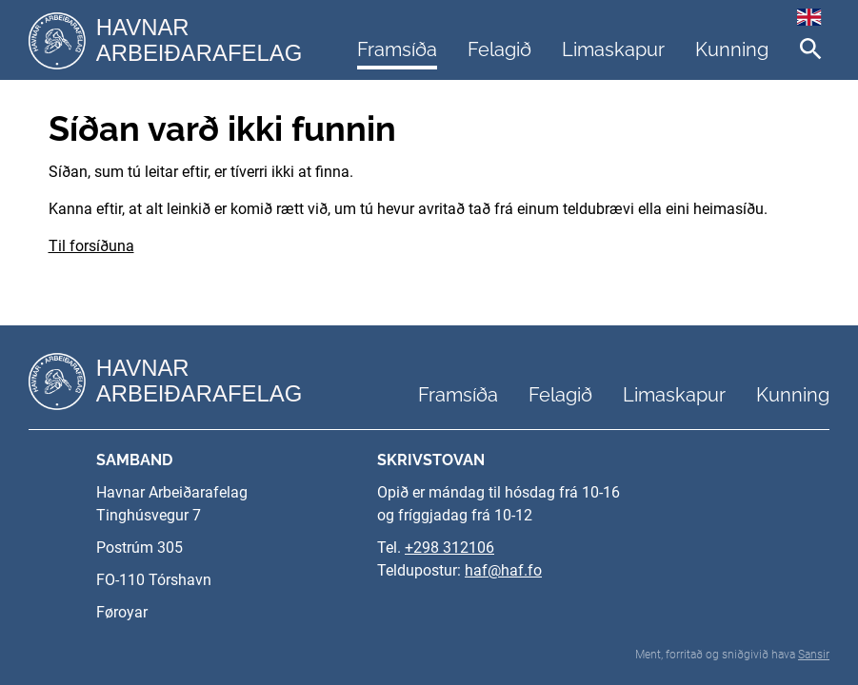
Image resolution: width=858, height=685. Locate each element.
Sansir (813, 654)
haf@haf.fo (503, 570)
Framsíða (397, 49)
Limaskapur (613, 49)
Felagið (499, 49)
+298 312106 (449, 547)
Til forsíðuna (91, 246)
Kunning (731, 49)
